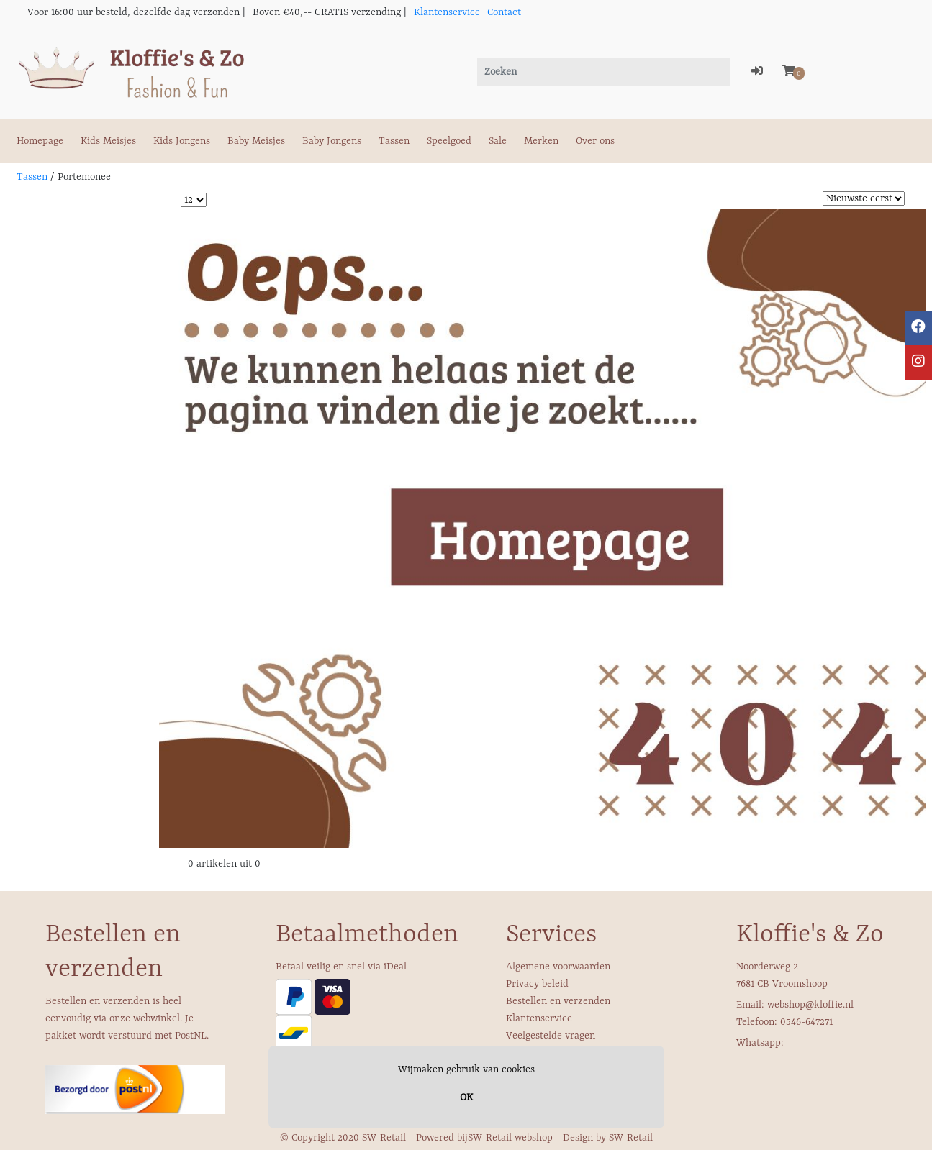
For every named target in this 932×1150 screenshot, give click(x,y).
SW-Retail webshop (510, 1138)
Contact (504, 12)
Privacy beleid (537, 984)
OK (466, 1097)
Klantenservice (447, 12)
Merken (541, 141)
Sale (498, 141)
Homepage (40, 141)
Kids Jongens (181, 141)
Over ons (595, 141)
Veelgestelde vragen (550, 1035)
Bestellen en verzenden (558, 1001)
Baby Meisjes (256, 141)
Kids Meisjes (108, 141)
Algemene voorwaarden (558, 966)
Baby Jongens (331, 141)
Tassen (394, 141)
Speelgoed (449, 141)
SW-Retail (631, 1138)
